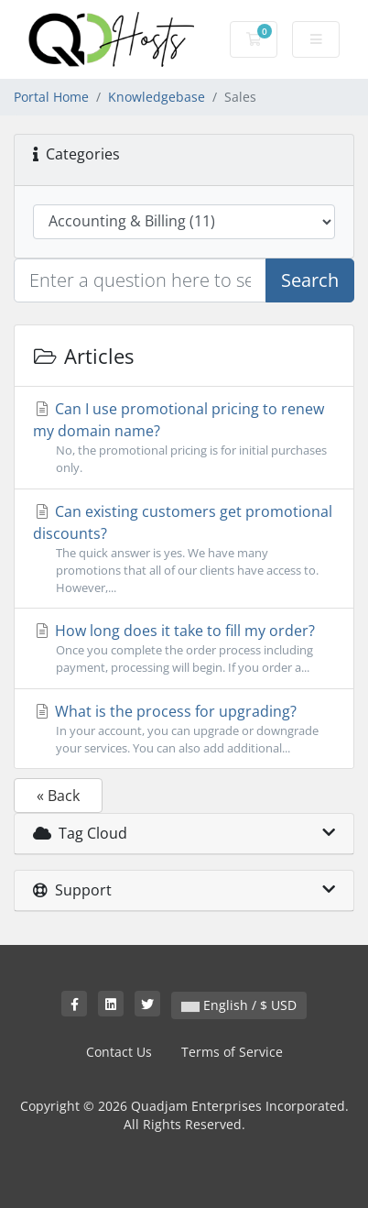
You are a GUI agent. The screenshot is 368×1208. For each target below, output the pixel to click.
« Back (58, 795)
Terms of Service (232, 1051)
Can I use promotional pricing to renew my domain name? (184, 438)
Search (310, 280)
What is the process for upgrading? (184, 729)
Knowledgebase (156, 96)
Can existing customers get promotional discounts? (184, 549)
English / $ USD (239, 1005)
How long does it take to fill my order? (184, 648)
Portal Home (51, 96)
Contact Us (119, 1051)
